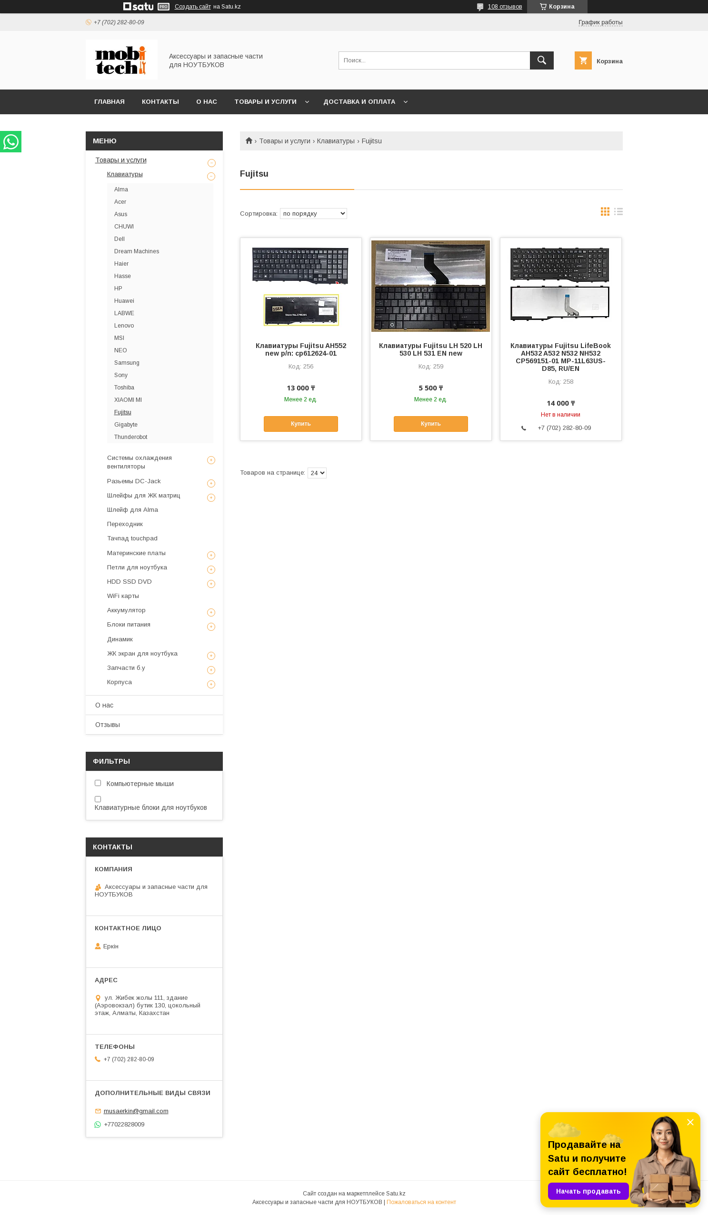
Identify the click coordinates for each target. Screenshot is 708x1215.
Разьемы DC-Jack (134, 481)
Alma (121, 189)
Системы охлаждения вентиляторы (139, 462)
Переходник (125, 524)
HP (118, 288)
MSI (119, 338)
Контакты (160, 101)
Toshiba (124, 387)
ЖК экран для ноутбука (142, 653)
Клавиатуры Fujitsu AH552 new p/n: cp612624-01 (301, 349)
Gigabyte (126, 424)
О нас (206, 101)
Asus (120, 214)
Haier (121, 263)
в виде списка (618, 213)
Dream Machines (136, 251)
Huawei (124, 301)
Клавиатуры (336, 141)
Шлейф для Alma (132, 509)
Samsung (127, 362)
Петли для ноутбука (137, 567)
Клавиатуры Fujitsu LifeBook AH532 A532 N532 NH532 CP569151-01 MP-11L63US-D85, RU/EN (560, 357)
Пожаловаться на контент (421, 1202)
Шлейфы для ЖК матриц (143, 495)
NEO (120, 350)
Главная (109, 101)
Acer (120, 202)
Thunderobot (130, 437)
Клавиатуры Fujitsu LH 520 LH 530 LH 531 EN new (430, 349)
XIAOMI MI (128, 400)
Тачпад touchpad (132, 538)
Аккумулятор (126, 610)
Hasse (122, 276)
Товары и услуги (265, 101)
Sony (121, 375)
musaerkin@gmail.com (136, 1111)
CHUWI (124, 226)
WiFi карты (123, 595)
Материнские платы (136, 553)
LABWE (124, 313)
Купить (301, 423)
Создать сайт (193, 6)
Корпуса (119, 682)
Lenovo (124, 325)
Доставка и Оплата (359, 101)
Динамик (120, 639)
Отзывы (107, 724)
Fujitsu (122, 412)
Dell (119, 239)
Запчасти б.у (126, 667)
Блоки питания (128, 624)
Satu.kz (396, 1193)
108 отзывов (505, 6)
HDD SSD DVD (129, 581)
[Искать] (542, 60)
